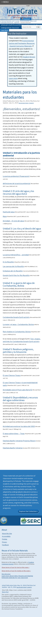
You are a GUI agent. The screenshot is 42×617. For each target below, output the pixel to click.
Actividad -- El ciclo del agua (13, 221)
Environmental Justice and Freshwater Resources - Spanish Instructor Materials (22, 43)
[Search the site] (29, 27)
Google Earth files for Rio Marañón (16, 275)
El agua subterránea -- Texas (14, 433)
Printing (4, 539)
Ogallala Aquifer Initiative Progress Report (19, 441)
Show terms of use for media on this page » (16, 571)
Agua (5, 216)
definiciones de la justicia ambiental (16, 183)
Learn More (4, 30)
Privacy (4, 542)
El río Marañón (8, 262)
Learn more (13, 78)
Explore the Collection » (28, 511)
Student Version (29, 57)
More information (6, 574)
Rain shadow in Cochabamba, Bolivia (17, 331)
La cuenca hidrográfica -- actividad (16, 255)
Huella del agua (9, 212)
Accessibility (6, 536)
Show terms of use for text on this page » (15, 567)
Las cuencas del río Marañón (13, 266)
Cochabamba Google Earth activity (16, 317)
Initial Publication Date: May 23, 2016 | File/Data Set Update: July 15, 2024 (21, 102)
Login (28, 5)
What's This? (5, 592)
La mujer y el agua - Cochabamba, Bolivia (18, 324)
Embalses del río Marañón (13, 271)
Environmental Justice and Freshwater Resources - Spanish (18, 21)
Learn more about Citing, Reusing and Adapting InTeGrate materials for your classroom (17, 577)
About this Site (7, 533)
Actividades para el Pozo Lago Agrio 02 (17, 390)
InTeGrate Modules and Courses (9, 21)
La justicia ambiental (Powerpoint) (16, 176)
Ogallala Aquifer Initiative (13, 448)
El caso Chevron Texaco (12, 375)
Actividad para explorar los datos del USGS (19, 426)
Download (25, 19)
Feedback (5, 545)
